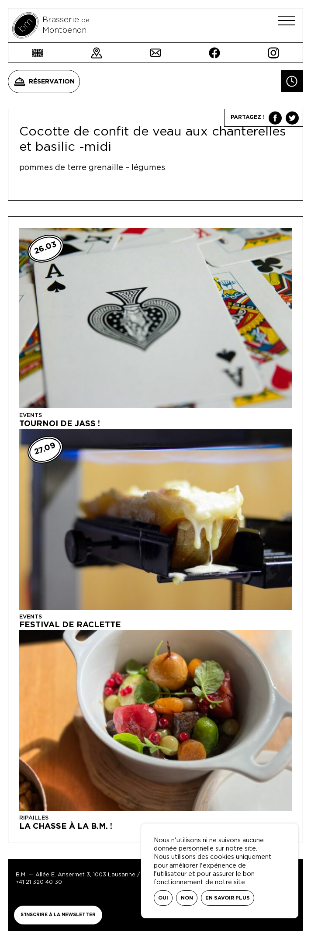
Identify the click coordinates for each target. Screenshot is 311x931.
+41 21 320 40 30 (39, 882)
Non (187, 898)
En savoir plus (227, 898)
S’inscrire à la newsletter (58, 915)
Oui (163, 898)
